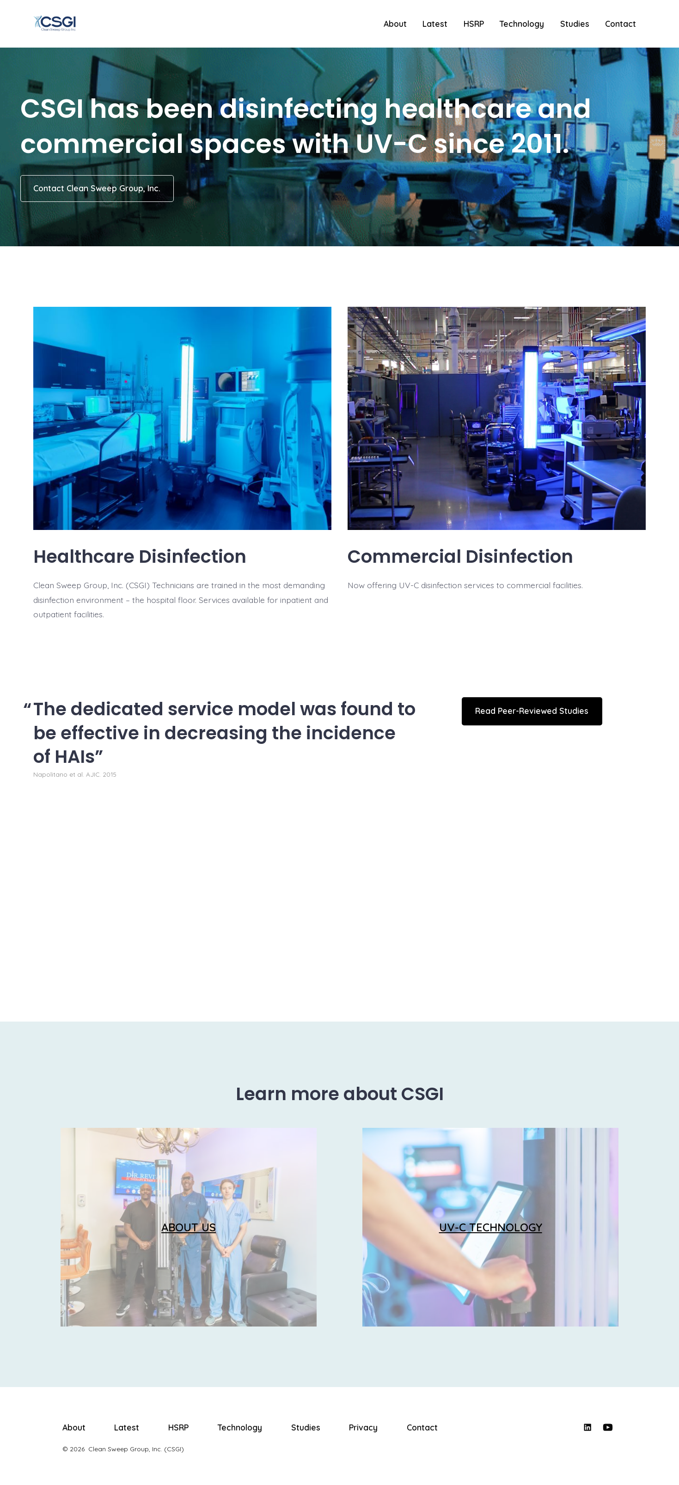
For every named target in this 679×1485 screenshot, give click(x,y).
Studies (574, 23)
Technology (522, 23)
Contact (620, 23)
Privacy (363, 1427)
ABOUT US (188, 1227)
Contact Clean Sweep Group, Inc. (96, 188)
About (395, 23)
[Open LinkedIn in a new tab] (587, 1427)
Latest (434, 23)
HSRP (474, 23)
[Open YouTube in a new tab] (608, 1427)
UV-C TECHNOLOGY (490, 1227)
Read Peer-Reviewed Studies (531, 711)
